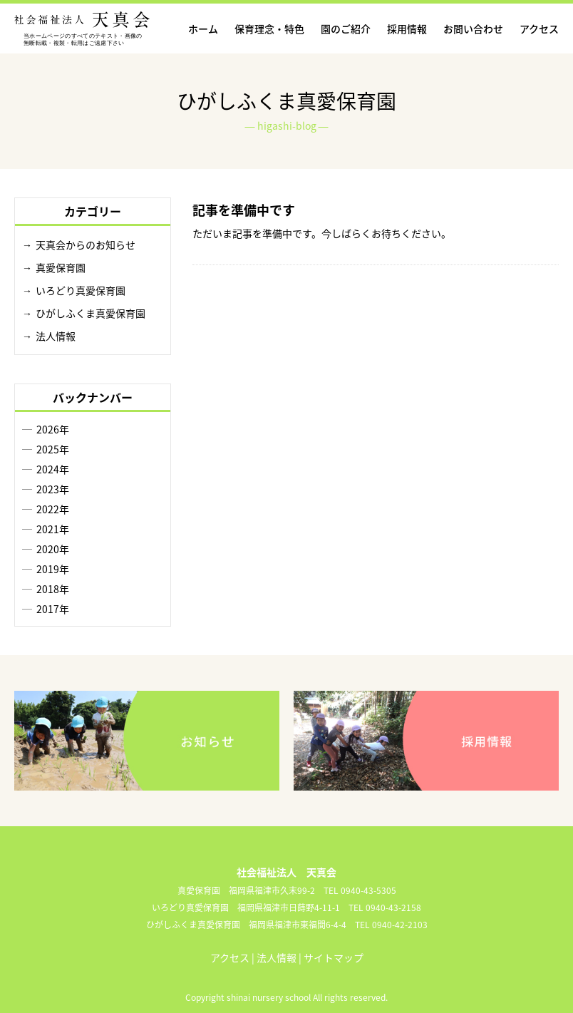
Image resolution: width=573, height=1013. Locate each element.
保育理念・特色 (269, 28)
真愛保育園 (61, 267)
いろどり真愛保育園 (80, 290)
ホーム (203, 28)
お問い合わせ (473, 28)
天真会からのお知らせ (85, 244)
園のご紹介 (346, 28)
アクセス (539, 28)
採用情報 (407, 28)
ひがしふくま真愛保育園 (90, 313)
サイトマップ (333, 957)
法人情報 (56, 336)
